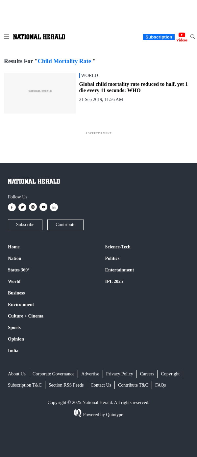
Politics (112, 258)
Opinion (16, 339)
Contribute (65, 224)
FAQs (160, 385)
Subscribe (25, 224)
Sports (14, 327)
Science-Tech (118, 246)
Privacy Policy (119, 373)
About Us (17, 373)
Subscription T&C (25, 385)
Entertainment (119, 269)
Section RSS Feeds (66, 385)
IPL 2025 (114, 281)
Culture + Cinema (25, 316)
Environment (21, 304)
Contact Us (100, 385)
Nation (14, 258)
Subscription (158, 37)
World (14, 281)
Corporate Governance (53, 373)
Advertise (90, 373)
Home (14, 246)
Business (16, 293)
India (13, 350)
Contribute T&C (133, 385)
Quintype (114, 414)
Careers (147, 373)
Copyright (170, 373)
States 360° (19, 269)
